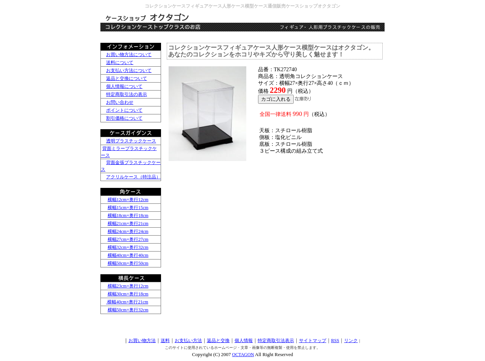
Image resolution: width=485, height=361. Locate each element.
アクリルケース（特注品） (133, 177)
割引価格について (124, 118)
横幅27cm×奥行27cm (128, 239)
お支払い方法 (188, 340)
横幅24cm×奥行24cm (128, 231)
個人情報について (124, 86)
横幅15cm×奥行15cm (128, 207)
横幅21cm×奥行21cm (128, 223)
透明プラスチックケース (131, 141)
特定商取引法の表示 (126, 94)
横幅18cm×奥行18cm (128, 215)
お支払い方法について (129, 70)
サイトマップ (312, 340)
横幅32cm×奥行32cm (128, 247)
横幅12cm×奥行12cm (128, 199)
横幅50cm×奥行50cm (128, 263)
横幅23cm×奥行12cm (128, 286)
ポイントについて (124, 110)
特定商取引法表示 (276, 340)
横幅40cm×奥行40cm (128, 255)
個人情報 (244, 340)
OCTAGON (243, 354)
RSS (335, 340)
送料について (119, 62)
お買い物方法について (129, 54)
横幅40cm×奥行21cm (127, 302)
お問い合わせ (119, 102)
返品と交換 (218, 340)
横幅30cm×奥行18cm (128, 294)
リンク (351, 340)
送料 (165, 340)
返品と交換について (126, 78)
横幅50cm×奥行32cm (128, 310)
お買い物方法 (142, 340)
